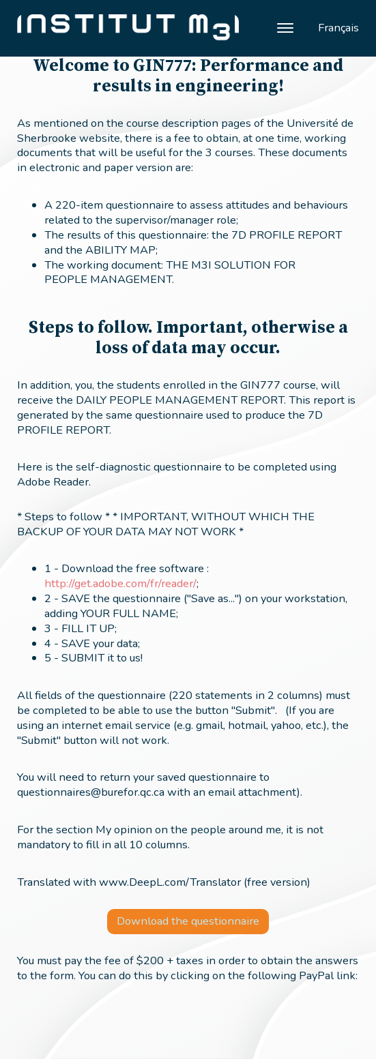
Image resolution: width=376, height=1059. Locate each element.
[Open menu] (285, 28)
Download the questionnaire (188, 921)
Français (338, 27)
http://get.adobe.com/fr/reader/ (120, 583)
